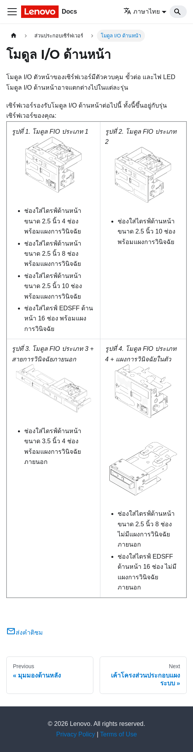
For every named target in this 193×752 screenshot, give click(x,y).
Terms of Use (118, 734)
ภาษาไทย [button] (141, 11)
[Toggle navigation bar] (12, 12)
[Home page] (13, 36)
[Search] (178, 11)
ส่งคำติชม (24, 632)
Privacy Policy (75, 734)
